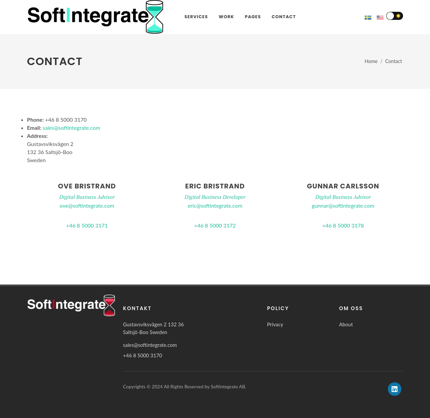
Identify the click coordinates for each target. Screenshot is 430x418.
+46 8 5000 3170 (142, 355)
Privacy (275, 324)
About (346, 324)
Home (371, 61)
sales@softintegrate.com (71, 127)
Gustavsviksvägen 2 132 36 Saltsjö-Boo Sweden (153, 328)
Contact (393, 61)
